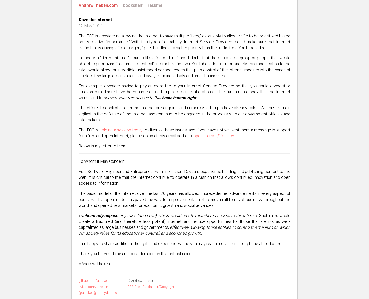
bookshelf (133, 5)
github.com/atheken (93, 281)
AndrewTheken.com (98, 5)
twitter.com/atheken (93, 287)
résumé (155, 5)
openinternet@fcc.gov (213, 135)
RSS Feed (134, 287)
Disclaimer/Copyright (158, 287)
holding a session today (121, 129)
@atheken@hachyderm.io (98, 293)
